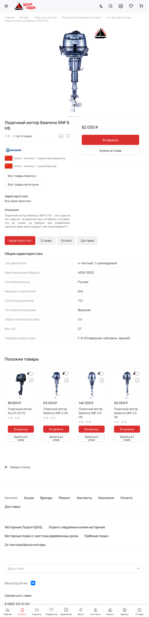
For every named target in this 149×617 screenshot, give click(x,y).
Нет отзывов (22, 136)
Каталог (11, 498)
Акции (29, 498)
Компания (106, 498)
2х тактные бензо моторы (25, 544)
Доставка (87, 240)
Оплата (66, 240)
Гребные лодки (96, 536)
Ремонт (65, 498)
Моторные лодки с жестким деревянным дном (41, 536)
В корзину (110, 140)
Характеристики (20, 240)
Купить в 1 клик (110, 150)
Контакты (84, 498)
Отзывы (46, 240)
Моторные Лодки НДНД (23, 527)
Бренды (46, 498)
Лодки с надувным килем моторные (76, 527)
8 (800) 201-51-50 (17, 604)
